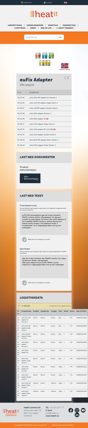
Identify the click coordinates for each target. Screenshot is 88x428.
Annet (33, 28)
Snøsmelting (69, 25)
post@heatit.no (52, 413)
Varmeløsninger (35, 25)
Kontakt (48, 2)
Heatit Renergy (65, 28)
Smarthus (53, 25)
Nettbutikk (26, 2)
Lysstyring (19, 28)
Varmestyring (15, 25)
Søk (60, 37)
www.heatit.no (52, 416)
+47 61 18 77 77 (57, 407)
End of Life (46, 28)
